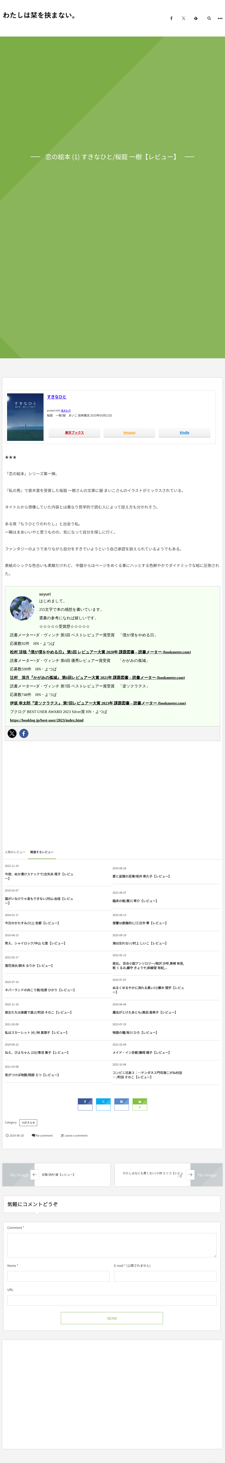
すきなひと (56, 396)
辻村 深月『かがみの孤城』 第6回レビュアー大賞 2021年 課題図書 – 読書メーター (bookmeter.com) (97, 678)
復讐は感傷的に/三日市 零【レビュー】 (140, 923)
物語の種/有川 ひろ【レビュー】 (136, 1032)
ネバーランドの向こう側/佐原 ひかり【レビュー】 (40, 990)
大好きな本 (28, 1123)
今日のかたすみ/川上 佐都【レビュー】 (33, 923)
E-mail (119, 1265)
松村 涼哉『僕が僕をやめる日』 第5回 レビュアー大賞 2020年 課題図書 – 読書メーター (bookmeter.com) (100, 652)
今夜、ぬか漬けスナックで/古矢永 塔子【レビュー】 (39, 876)
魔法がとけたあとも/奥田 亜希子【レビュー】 (145, 1012)
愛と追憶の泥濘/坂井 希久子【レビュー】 (142, 876)
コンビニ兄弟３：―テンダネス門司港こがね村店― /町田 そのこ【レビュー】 (147, 1074)
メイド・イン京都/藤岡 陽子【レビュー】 (142, 1052)
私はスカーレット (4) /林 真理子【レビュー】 (37, 1032)
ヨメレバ (66, 410)
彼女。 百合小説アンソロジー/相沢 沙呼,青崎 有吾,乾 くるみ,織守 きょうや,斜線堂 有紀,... (148, 965)
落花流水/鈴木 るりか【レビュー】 (29, 965)
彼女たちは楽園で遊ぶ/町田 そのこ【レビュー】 (39, 1012)
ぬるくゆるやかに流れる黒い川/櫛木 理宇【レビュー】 (148, 989)
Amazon (129, 432)
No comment (44, 1136)
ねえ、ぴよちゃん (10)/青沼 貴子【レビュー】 (37, 1052)
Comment (14, 1227)
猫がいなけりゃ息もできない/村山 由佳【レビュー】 (39, 900)
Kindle (184, 432)
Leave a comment (76, 1136)
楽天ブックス (74, 432)
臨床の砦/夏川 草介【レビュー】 (136, 900)
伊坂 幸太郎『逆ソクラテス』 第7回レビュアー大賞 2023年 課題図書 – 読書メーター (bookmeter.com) (98, 703)
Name (11, 1265)
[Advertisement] (112, 796)
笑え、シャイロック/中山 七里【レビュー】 (36, 943)
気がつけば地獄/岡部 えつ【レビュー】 (33, 1075)
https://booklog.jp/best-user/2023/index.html (46, 720)
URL (10, 1289)
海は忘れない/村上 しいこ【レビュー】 (140, 943)
